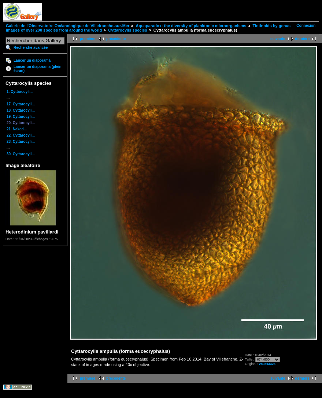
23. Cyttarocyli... (21, 142)
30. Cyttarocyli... (21, 154)
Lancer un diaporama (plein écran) (38, 69)
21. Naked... (17, 129)
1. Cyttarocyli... (20, 92)
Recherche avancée (31, 48)
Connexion (305, 25)
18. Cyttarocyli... (21, 110)
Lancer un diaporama (32, 60)
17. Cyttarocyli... (21, 104)
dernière (302, 39)
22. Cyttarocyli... (21, 135)
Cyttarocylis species (127, 30)
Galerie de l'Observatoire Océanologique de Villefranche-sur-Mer (67, 25)
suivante (277, 39)
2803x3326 (267, 364)
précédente (116, 39)
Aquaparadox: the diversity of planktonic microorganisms (191, 25)
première (87, 39)
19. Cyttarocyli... (21, 117)
